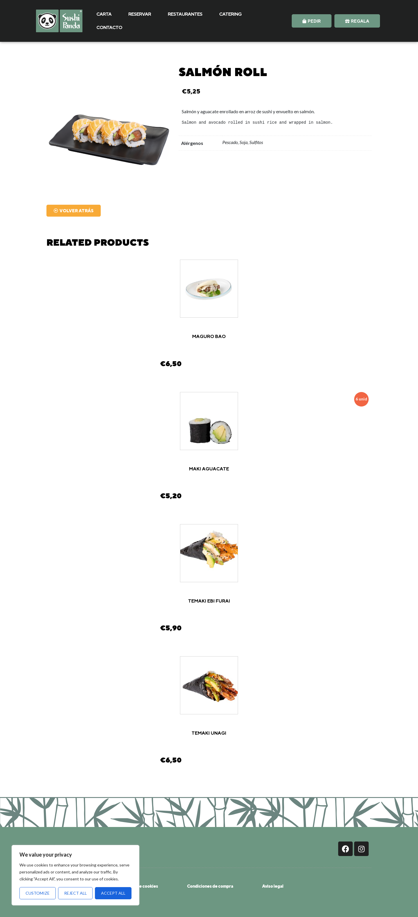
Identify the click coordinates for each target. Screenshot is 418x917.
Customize (38, 893)
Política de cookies (139, 886)
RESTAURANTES (185, 14)
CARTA (103, 14)
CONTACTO (109, 27)
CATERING (230, 14)
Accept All (113, 893)
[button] (311, 21)
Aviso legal (272, 886)
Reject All (75, 893)
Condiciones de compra (210, 886)
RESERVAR (139, 14)
